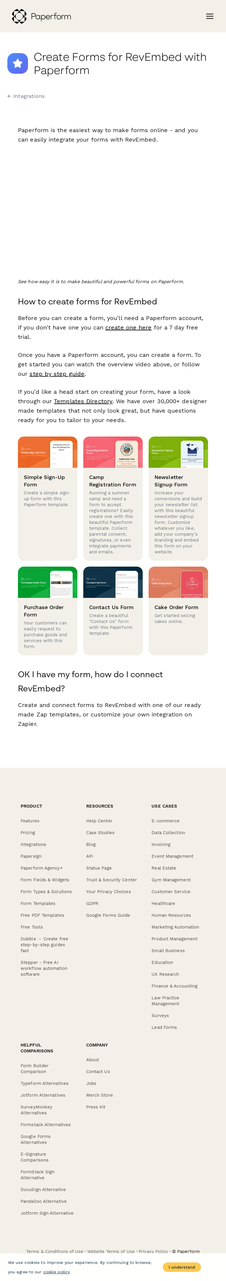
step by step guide (56, 373)
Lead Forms (164, 1027)
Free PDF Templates (42, 915)
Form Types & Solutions (46, 891)
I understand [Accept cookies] (182, 1267)
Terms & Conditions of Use (55, 1251)
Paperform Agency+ (42, 868)
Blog (91, 844)
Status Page (99, 868)
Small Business (168, 950)
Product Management (174, 939)
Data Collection (168, 832)
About (92, 1059)
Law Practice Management (165, 1000)
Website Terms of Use (111, 1251)
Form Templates (38, 903)
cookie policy (56, 1271)
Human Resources (171, 915)
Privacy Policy (153, 1251)
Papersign (31, 856)
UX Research (165, 974)
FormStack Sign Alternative (37, 1174)
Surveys (160, 1015)
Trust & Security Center (111, 880)
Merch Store (99, 1095)
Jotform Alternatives (43, 1095)
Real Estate (164, 868)
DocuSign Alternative (43, 1189)
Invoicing (161, 844)
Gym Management (171, 880)
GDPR (92, 903)
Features (30, 821)
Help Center (99, 821)
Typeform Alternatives (45, 1083)
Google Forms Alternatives (36, 1139)
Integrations (33, 844)
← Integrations (25, 96)
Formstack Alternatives (46, 1124)
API (89, 856)
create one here (128, 327)
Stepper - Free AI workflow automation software (44, 968)
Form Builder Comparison (35, 1068)
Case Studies (100, 832)
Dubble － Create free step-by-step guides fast (44, 944)
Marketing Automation (175, 927)
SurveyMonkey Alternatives (36, 1110)
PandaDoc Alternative (44, 1201)
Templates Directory (83, 401)
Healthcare (163, 903)
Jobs (91, 1083)
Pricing (28, 832)
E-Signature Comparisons (35, 1157)
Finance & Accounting (174, 986)
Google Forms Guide (108, 915)
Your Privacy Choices (108, 891)
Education (162, 962)
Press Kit (96, 1107)
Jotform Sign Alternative (47, 1213)
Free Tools (32, 927)
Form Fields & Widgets (45, 880)
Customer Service (171, 891)
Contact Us (98, 1071)
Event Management (172, 856)
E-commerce (166, 821)
